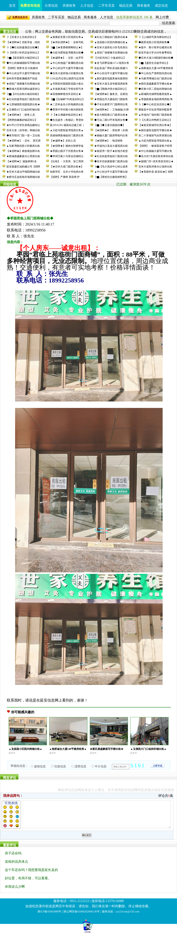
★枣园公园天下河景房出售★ (67, 151)
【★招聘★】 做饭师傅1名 (21, 161)
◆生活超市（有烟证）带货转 (67, 120)
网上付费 (162, 17)
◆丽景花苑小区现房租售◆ (153, 42)
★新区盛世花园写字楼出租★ (155, 130)
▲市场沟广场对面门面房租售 (155, 114)
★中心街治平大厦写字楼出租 (111, 73)
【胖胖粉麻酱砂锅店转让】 (21, 120)
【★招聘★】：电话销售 (108, 140)
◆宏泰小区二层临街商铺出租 (155, 89)
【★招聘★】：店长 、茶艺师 (23, 140)
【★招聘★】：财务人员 (20, 114)
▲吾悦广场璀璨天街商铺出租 (111, 52)
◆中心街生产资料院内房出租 (155, 73)
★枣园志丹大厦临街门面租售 (111, 99)
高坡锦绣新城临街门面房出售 (67, 135)
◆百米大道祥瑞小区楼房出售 (67, 73)
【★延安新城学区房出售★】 (155, 125)
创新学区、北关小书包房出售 (67, 171)
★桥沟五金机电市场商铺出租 (23, 177)
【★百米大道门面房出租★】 (67, 166)
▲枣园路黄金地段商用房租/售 (155, 99)
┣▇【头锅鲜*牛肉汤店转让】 (67, 99)
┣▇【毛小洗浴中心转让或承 (111, 166)
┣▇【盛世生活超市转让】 (153, 63)
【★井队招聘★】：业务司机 (67, 42)
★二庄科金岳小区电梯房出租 (67, 104)
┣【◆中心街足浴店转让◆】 (155, 104)
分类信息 (51, 5)
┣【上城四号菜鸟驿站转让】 (155, 37)
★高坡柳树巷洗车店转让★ (65, 94)
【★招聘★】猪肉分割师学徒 (67, 145)
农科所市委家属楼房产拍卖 (21, 78)
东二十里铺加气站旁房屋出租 (155, 135)
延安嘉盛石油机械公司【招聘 (23, 166)
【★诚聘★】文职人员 (63, 140)
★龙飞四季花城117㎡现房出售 (111, 63)
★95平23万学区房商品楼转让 (23, 125)
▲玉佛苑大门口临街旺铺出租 (23, 109)
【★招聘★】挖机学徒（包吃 (23, 42)
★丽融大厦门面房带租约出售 (111, 135)
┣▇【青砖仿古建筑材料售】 (111, 177)
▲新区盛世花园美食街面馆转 (111, 78)
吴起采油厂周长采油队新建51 (111, 68)
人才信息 (86, 5)
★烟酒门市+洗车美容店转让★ (155, 161)
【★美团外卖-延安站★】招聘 (155, 171)
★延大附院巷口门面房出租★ (111, 114)
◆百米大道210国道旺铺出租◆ (155, 57)
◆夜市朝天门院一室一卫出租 (23, 135)
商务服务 (143, 5)
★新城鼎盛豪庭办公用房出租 (23, 156)
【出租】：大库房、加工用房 (67, 161)
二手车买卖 (106, 5)
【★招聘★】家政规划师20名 (23, 151)
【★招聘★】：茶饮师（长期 (111, 130)
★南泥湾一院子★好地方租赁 (111, 151)
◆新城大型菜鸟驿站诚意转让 (23, 89)
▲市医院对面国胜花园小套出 (67, 83)
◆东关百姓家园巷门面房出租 (111, 161)
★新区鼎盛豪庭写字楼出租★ (155, 83)
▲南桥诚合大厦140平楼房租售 (155, 68)
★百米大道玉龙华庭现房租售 (111, 83)
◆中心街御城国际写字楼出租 (23, 63)
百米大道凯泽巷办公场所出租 (155, 166)
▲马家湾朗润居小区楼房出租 (23, 145)
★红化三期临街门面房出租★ (111, 37)
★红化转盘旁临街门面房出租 (23, 99)
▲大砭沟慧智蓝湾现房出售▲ (67, 130)
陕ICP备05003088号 (49, 917)
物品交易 (125, 5)
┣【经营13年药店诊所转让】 (23, 52)
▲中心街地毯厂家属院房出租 (67, 63)
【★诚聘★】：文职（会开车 (67, 57)
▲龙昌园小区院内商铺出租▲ (111, 42)
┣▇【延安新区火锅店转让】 (23, 57)
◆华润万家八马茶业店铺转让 (67, 156)
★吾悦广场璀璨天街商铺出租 (23, 83)
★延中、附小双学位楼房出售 (155, 47)
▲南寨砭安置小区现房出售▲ (67, 37)
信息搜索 (168, 23)
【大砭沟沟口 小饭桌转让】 (110, 57)
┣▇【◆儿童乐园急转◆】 (109, 125)
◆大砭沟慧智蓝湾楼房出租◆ (67, 52)
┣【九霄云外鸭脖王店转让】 (155, 120)
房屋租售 (69, 5)
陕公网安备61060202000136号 (82, 917)
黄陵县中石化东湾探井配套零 (155, 109)
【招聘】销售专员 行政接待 (22, 68)
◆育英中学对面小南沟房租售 (67, 109)
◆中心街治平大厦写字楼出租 (23, 73)
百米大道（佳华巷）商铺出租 (23, 130)
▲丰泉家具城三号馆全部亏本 (67, 89)
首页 (12, 5)
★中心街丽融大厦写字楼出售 (155, 151)
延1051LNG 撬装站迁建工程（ (67, 125)
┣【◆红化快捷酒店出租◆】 (23, 47)
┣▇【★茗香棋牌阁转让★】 (67, 47)
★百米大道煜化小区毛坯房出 (111, 47)
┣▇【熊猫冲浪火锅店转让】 (111, 89)
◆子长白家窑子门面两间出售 (111, 104)
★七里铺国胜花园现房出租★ (23, 104)
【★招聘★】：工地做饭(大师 (111, 109)
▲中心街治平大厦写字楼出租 (67, 68)
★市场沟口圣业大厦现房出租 (111, 145)
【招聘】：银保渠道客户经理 (155, 145)
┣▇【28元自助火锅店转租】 (23, 94)
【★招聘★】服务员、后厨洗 (111, 94)
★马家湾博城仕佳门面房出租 (155, 78)
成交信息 (161, 5)
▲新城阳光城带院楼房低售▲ (155, 94)
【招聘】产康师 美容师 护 (65, 177)
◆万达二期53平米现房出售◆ (111, 120)
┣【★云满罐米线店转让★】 (67, 114)
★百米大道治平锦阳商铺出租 (23, 171)
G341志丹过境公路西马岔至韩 (67, 78)
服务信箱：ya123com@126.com (120, 917)
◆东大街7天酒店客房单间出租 (155, 156)
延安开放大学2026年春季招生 (155, 52)
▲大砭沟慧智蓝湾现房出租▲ (155, 140)
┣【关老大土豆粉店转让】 (21, 37)
